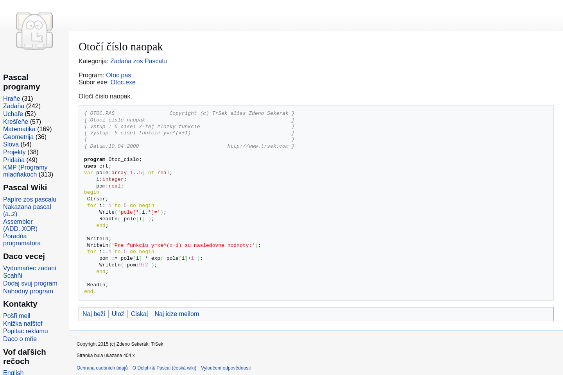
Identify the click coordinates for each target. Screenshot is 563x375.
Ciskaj (139, 314)
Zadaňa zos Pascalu (138, 61)
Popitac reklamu (25, 331)
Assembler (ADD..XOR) (20, 225)
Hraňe (11, 98)
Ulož (118, 314)
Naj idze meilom (176, 314)
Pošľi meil (16, 315)
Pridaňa (14, 160)
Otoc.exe (123, 82)
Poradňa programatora (22, 239)
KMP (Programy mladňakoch (25, 171)
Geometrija (18, 137)
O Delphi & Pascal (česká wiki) (164, 368)
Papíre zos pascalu (29, 199)
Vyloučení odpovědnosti (226, 368)
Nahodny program (28, 291)
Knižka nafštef (23, 323)
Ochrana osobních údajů (102, 368)
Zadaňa (13, 106)
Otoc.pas (118, 75)
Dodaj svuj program (30, 283)
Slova (11, 144)
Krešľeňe (15, 121)
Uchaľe (13, 114)
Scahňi (12, 275)
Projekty (14, 152)
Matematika (19, 129)
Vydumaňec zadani (29, 268)
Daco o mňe (20, 339)
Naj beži (93, 314)
